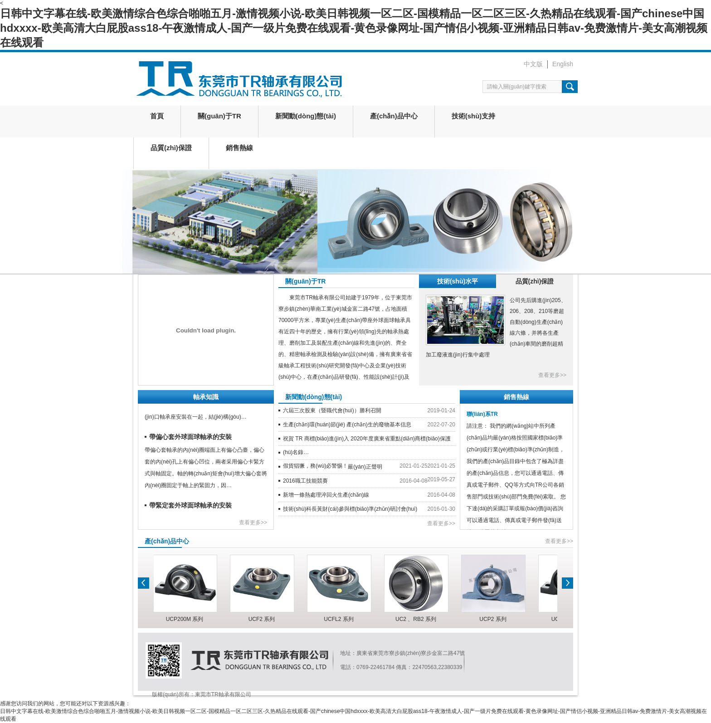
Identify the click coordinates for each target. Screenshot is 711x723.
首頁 (157, 116)
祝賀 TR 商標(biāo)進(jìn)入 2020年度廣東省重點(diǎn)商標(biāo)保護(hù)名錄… (367, 445)
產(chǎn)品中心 (394, 116)
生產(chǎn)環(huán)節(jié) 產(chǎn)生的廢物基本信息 (347, 424)
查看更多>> (552, 375)
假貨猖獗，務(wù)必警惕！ (315, 466)
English (562, 64)
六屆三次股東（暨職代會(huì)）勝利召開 (332, 410)
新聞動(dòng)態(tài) (305, 116)
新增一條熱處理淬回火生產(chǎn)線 (326, 495)
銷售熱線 (239, 147)
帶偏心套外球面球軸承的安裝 (190, 437)
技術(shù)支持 (474, 116)
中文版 (533, 64)
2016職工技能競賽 (305, 481)
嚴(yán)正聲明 (365, 467)
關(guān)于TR (219, 116)
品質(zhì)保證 (171, 147)
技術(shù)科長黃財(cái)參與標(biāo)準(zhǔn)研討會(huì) (350, 509)
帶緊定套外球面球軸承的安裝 (190, 506)
